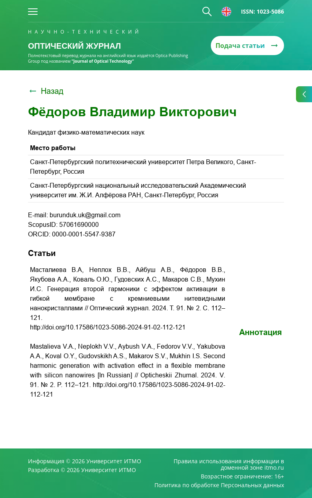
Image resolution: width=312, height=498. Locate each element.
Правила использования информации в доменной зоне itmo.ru (229, 464)
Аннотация (260, 332)
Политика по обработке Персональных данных (219, 485)
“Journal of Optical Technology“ (103, 61)
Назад (46, 91)
